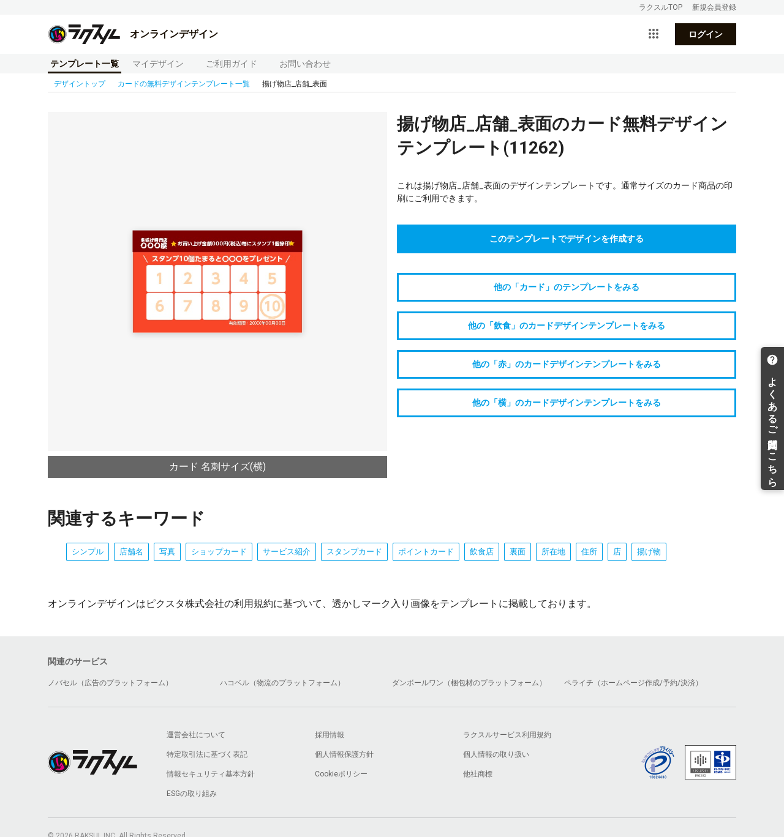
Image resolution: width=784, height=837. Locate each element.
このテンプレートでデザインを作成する (566, 239)
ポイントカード (426, 551)
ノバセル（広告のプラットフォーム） (110, 683)
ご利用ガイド (231, 64)
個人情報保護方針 (344, 754)
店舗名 (131, 551)
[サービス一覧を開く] (653, 34)
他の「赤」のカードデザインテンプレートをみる (566, 364)
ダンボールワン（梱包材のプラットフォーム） (469, 683)
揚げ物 (649, 551)
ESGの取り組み (192, 793)
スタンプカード (354, 551)
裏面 (518, 551)
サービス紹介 (287, 551)
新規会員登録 (714, 7)
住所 (589, 551)
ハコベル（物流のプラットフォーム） (282, 683)
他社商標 (477, 774)
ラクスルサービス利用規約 (507, 735)
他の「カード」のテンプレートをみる (566, 287)
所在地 (553, 551)
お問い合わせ (305, 64)
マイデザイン (158, 64)
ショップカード (219, 551)
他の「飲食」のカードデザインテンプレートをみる (566, 325)
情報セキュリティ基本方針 (211, 774)
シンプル (88, 551)
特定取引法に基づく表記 (207, 754)
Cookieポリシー (341, 774)
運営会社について (196, 735)
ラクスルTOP (660, 7)
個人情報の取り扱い (496, 754)
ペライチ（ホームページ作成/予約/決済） (633, 683)
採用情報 (329, 735)
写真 (167, 551)
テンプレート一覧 (84, 64)
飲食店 (482, 551)
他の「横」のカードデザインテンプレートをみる (566, 402)
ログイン (705, 34)
